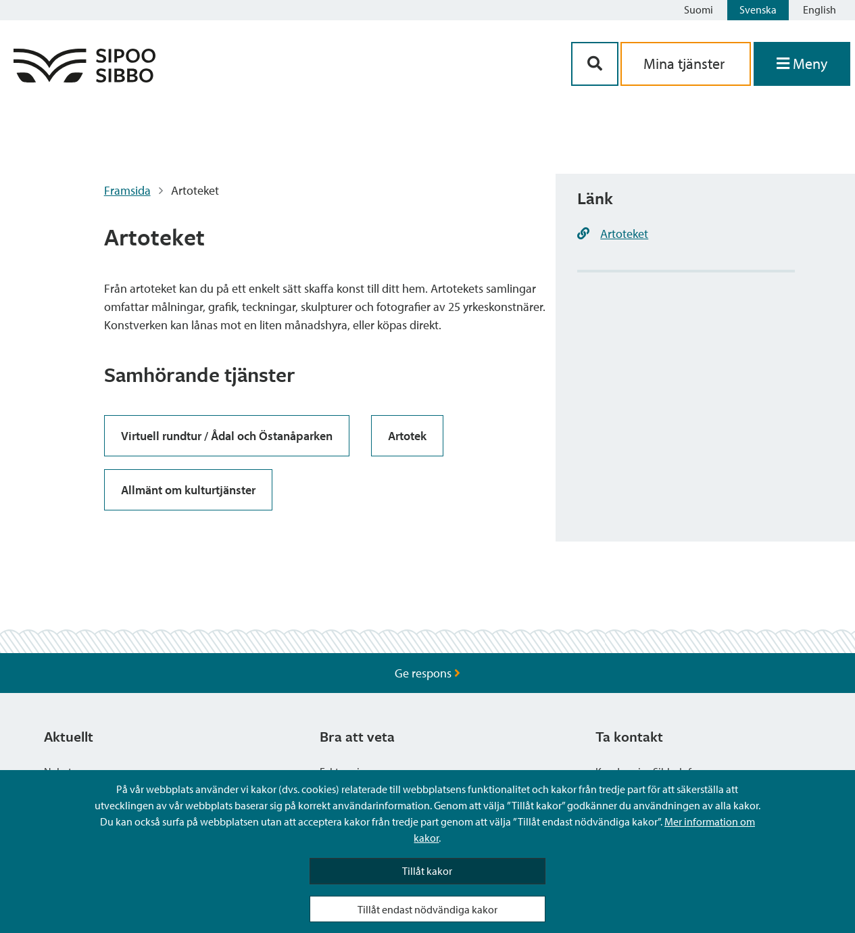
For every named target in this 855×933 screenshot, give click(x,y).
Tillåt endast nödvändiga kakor (427, 909)
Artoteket (624, 233)
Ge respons (427, 673)
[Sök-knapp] (594, 64)
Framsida (127, 190)
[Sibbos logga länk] (84, 78)
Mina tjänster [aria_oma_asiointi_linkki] (685, 63)
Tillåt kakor (427, 871)
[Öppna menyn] (802, 64)
